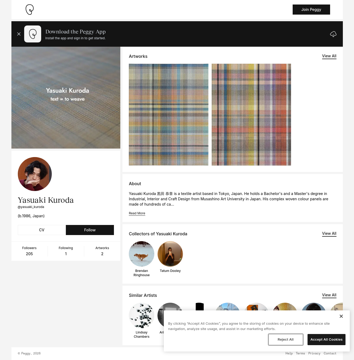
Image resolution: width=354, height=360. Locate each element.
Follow (90, 230)
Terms (300, 354)
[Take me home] (29, 9)
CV (41, 230)
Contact (330, 354)
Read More (137, 213)
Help (289, 354)
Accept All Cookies (326, 339)
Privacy (314, 354)
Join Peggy (311, 9)
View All (329, 56)
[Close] (341, 316)
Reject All (285, 339)
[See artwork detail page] (168, 115)
